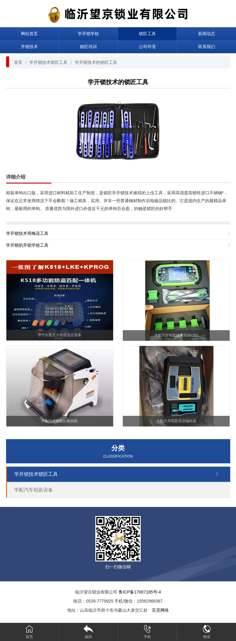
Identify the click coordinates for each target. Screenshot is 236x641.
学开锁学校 (88, 33)
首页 (18, 62)
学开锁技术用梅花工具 (27, 233)
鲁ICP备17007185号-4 (140, 592)
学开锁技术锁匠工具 (48, 62)
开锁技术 (29, 46)
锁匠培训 (88, 46)
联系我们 (206, 46)
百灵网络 (160, 610)
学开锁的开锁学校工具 (27, 245)
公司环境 (147, 46)
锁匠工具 (147, 33)
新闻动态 (206, 33)
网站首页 (29, 33)
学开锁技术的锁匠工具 (96, 62)
